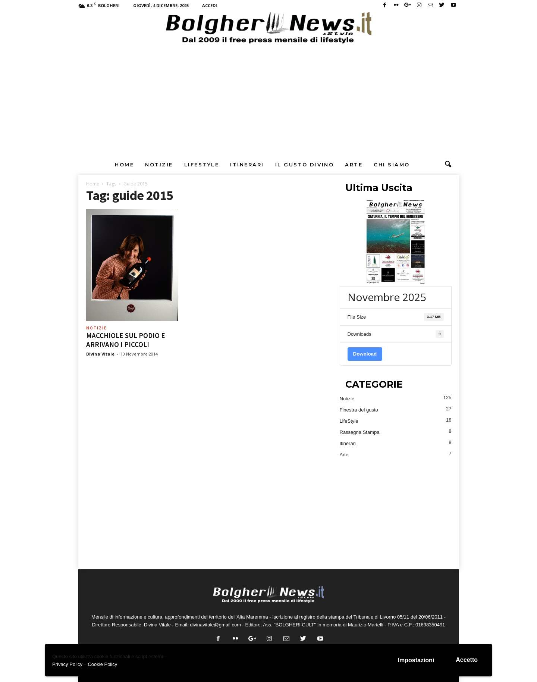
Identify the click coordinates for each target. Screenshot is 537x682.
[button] (448, 164)
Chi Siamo (392, 165)
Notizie (159, 165)
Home (124, 165)
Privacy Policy (67, 664)
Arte (353, 165)
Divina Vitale (100, 354)
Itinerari (247, 165)
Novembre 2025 (387, 297)
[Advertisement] (268, 100)
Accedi (209, 5)
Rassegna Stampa (360, 432)
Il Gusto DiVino (304, 165)
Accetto (467, 660)
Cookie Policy (102, 664)
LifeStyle (201, 165)
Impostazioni (416, 660)
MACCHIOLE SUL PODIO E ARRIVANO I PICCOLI (125, 340)
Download (365, 354)
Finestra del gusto (359, 410)
